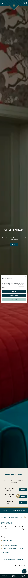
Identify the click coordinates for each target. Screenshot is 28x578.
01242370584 (8, 523)
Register (24, 3)
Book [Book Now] (23, 490)
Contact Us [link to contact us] (5, 552)
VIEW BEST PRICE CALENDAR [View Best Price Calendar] (14, 510)
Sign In (25, 2)
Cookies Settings (14, 299)
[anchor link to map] (25, 518)
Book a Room (4, 576)
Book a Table (14, 576)
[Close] (25, 277)
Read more (4, 532)
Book (14, 244)
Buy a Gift (23, 576)
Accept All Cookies (14, 295)
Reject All (14, 291)
